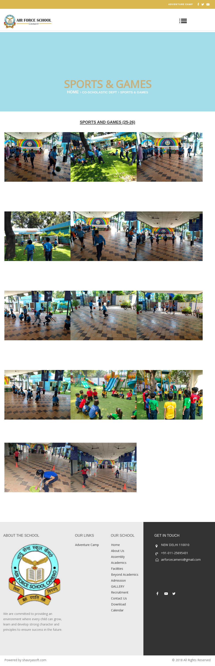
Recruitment (119, 592)
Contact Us (119, 598)
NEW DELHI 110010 (175, 545)
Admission (118, 580)
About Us (117, 551)
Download (118, 604)
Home (73, 92)
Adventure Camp (180, 4)
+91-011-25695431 (174, 553)
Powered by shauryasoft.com (25, 660)
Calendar (117, 610)
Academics (118, 563)
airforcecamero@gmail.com (181, 559)
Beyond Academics (124, 574)
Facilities (117, 568)
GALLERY (117, 586)
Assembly (118, 557)
